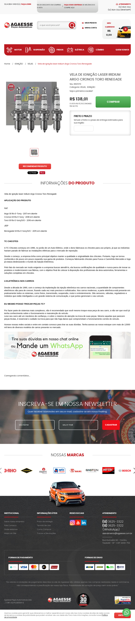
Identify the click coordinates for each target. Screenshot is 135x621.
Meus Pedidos (91, 23)
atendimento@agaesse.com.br (117, 533)
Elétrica (79, 50)
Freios (60, 50)
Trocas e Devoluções (46, 533)
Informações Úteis (47, 513)
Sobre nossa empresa (14, 522)
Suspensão (39, 50)
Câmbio (100, 50)
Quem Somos (122, 50)
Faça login (26, 4)
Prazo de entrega (45, 522)
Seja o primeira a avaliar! (81, 91)
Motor (18, 50)
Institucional (11, 513)
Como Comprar (44, 529)
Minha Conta (91, 28)
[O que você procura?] (72, 25)
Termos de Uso (44, 525)
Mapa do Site (10, 533)
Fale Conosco (10, 525)
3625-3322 (125, 7)
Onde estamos (11, 529)
